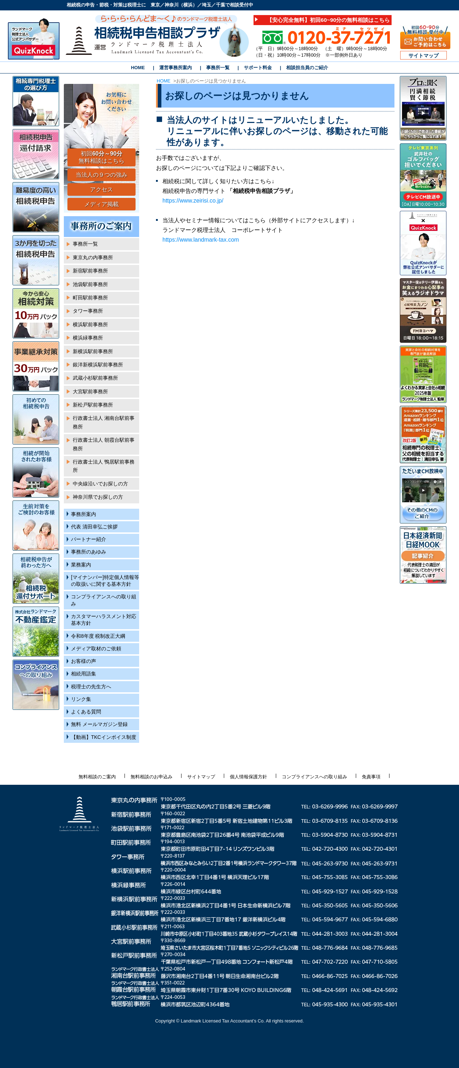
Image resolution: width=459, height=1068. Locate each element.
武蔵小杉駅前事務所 (95, 378)
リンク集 (81, 699)
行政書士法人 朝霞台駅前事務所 (103, 444)
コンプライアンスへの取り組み (103, 600)
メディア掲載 (101, 204)
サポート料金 (258, 67)
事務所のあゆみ (88, 552)
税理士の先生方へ (91, 686)
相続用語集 (83, 674)
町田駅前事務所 (90, 297)
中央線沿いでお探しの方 (100, 483)
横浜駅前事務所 (90, 324)
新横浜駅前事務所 (93, 351)
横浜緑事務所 (88, 338)
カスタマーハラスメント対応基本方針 (103, 620)
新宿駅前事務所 (90, 271)
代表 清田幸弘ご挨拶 (94, 527)
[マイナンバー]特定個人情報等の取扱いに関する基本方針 (105, 581)
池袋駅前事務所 (90, 284)
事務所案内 (83, 514)
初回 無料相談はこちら (101, 157)
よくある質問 (86, 712)
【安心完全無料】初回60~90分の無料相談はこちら (328, 20)
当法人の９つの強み (101, 175)
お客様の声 (83, 661)
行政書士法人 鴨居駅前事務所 (103, 466)
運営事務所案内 (175, 67)
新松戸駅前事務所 (93, 405)
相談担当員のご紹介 (307, 67)
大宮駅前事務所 (90, 391)
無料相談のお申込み (151, 776)
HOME (138, 67)
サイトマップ (423, 55)
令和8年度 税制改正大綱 (98, 636)
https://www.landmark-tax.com (200, 240)
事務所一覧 (218, 67)
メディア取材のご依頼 (96, 648)
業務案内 (81, 565)
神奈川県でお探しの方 (98, 497)
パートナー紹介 (88, 539)
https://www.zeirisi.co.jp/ (192, 201)
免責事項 (371, 776)
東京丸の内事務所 (93, 257)
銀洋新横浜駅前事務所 (98, 364)
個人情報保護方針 (248, 776)
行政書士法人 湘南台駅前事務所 (103, 422)
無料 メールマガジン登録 (99, 724)
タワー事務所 (88, 311)
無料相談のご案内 (97, 776)
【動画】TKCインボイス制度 (103, 737)
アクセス (101, 189)
